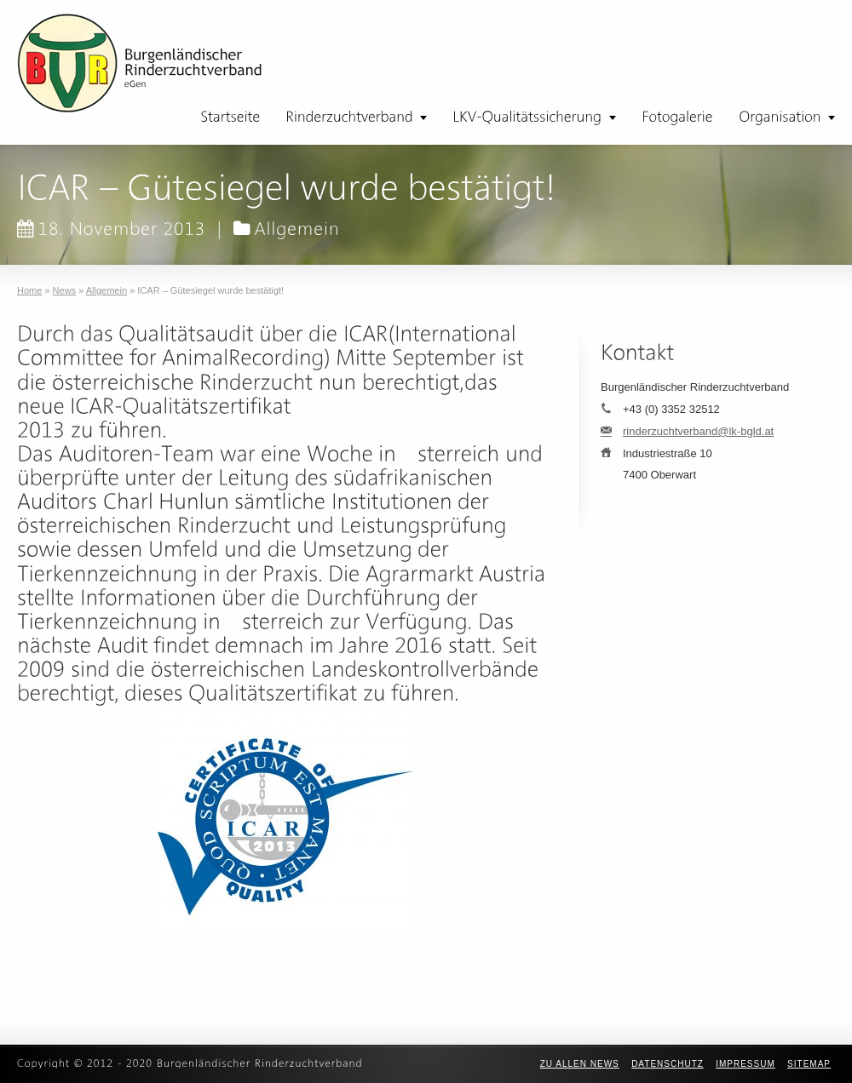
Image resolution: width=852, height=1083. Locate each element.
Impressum (745, 1064)
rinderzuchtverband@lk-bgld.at (698, 431)
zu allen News (579, 1064)
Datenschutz (667, 1064)
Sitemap (809, 1064)
